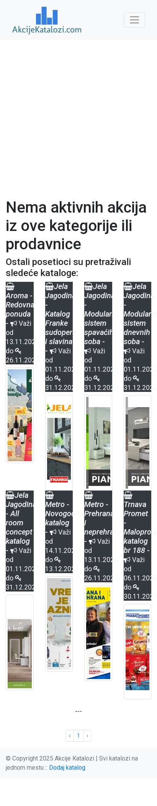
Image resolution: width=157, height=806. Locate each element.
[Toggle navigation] (134, 20)
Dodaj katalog (67, 767)
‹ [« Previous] (69, 736)
